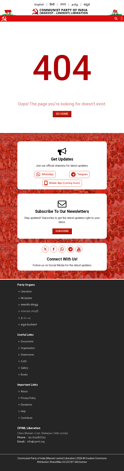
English (39, 4)
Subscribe (62, 231)
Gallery (24, 368)
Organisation (28, 348)
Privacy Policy (28, 398)
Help (23, 411)
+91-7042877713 (36, 437)
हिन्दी (52, 4)
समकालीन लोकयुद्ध (29, 304)
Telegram (79, 174)
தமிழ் (75, 4)
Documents (27, 341)
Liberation (26, 291)
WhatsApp (45, 174)
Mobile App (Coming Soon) (62, 183)
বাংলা (63, 4)
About (24, 391)
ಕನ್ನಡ (87, 4)
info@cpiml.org (36, 441)
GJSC (24, 361)
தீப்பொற (26, 318)
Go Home (62, 113)
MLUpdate (26, 298)
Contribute (26, 418)
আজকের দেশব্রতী (30, 311)
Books (24, 374)
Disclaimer (26, 404)
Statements (27, 354)
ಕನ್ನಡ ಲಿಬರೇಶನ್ (29, 324)
